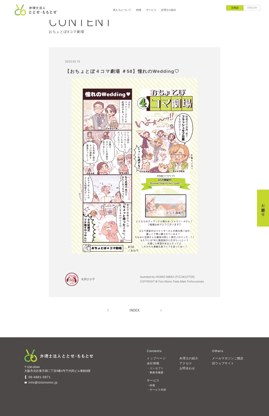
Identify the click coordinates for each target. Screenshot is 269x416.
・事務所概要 (155, 372)
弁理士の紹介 (168, 9)
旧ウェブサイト (223, 363)
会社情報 (153, 363)
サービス (151, 9)
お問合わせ (263, 208)
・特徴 (151, 385)
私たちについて (122, 9)
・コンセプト (155, 368)
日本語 (234, 7)
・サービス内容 (156, 389)
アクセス (185, 363)
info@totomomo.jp (42, 382)
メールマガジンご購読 (228, 358)
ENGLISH (252, 7)
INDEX (135, 310)
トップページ (156, 358)
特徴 (138, 9)
